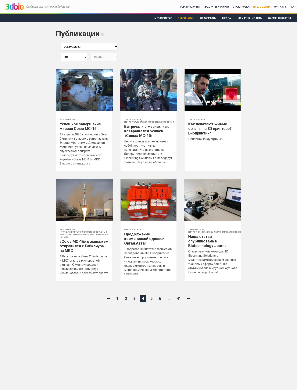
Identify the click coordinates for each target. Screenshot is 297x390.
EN (292, 6)
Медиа (226, 18)
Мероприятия (163, 18)
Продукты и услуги (216, 6)
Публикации (186, 18)
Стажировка (241, 6)
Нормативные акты (249, 18)
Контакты (280, 6)
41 (179, 298)
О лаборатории (190, 6)
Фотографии (208, 18)
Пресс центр (261, 6)
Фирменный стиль (280, 18)
